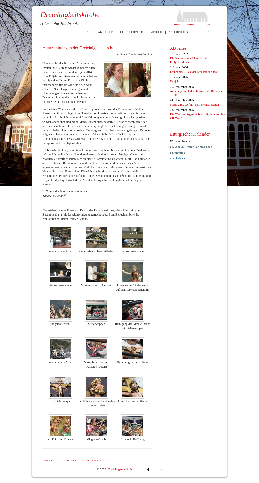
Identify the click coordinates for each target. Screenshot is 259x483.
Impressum (50, 460)
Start (88, 32)
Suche (212, 32)
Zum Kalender (178, 158)
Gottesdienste (131, 32)
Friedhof (155, 32)
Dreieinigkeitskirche (120, 469)
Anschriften (178, 32)
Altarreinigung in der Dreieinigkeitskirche (78, 47)
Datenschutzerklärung (83, 460)
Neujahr (175, 81)
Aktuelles (106, 32)
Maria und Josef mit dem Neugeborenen (194, 104)
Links (198, 32)
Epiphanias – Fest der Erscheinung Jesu (194, 71)
